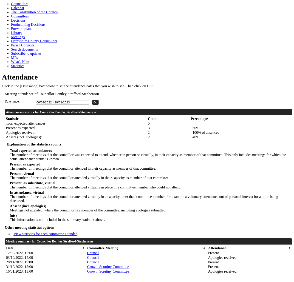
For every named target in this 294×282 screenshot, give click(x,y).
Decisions (18, 20)
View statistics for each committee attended (46, 234)
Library (16, 33)
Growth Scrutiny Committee (108, 267)
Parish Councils (22, 45)
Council (93, 253)
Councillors (19, 4)
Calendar (17, 8)
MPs (14, 58)
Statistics (17, 66)
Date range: (12, 101)
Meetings (18, 37)
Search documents (24, 49)
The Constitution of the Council (34, 12)
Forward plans (21, 29)
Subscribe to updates (26, 53)
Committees (20, 16)
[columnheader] (45, 248)
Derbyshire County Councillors (34, 41)
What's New (20, 62)
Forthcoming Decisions (28, 24)
